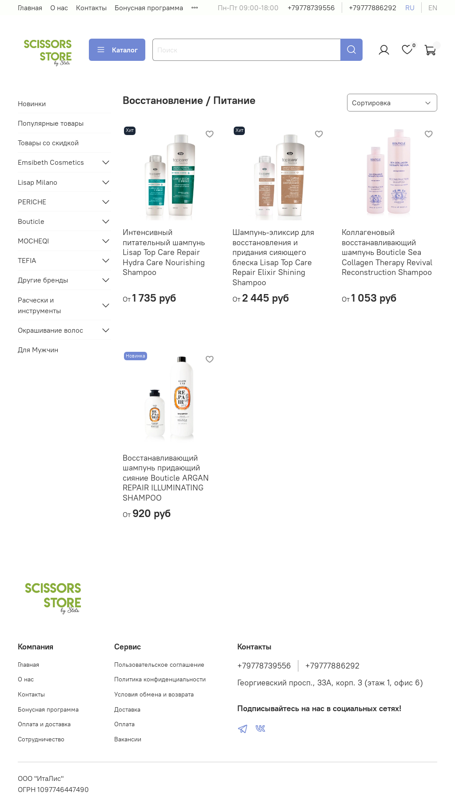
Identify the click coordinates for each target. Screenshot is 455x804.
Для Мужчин (38, 349)
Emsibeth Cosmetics (51, 162)
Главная (30, 7)
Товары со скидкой (48, 142)
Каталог (117, 49)
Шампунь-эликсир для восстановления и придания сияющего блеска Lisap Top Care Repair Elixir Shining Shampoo (273, 257)
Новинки (32, 103)
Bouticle (31, 221)
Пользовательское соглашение (159, 665)
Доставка (127, 709)
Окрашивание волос (50, 330)
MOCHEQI (33, 240)
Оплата (124, 724)
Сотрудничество (41, 739)
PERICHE (32, 201)
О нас (59, 7)
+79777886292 (372, 7)
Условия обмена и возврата (154, 694)
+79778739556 (311, 7)
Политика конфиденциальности (160, 679)
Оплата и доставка (44, 724)
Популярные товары (51, 123)
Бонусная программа (149, 7)
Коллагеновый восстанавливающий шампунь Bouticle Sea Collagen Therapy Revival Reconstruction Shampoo (387, 252)
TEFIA (27, 260)
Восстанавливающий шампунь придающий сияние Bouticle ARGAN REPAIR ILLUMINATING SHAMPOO (166, 478)
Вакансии (127, 739)
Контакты (91, 7)
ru (410, 7)
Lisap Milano (37, 182)
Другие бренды (43, 279)
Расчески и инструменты (39, 305)
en (432, 7)
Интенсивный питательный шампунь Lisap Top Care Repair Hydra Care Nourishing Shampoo (164, 252)
